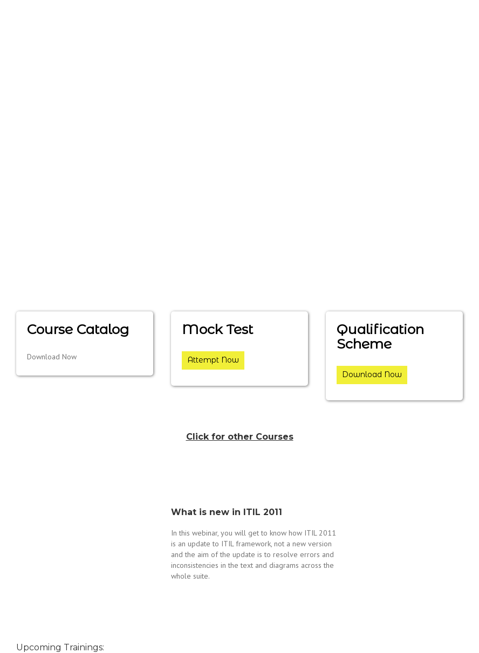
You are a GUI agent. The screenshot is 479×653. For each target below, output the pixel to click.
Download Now (372, 374)
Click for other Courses (239, 437)
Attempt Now (213, 360)
